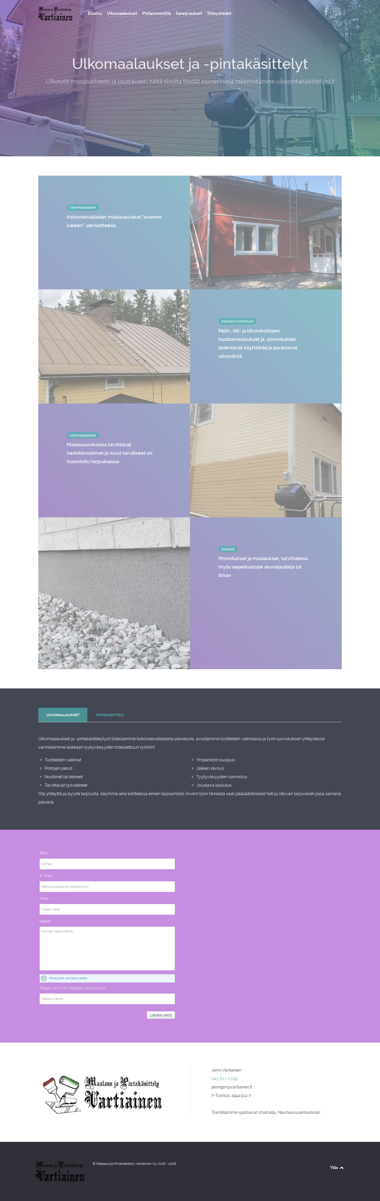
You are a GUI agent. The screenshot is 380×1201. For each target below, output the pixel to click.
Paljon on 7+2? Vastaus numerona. (73, 988)
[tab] (63, 715)
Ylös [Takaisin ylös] (337, 1167)
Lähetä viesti (161, 1015)
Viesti (45, 921)
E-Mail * (47, 875)
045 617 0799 (224, 1078)
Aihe (44, 898)
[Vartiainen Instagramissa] (336, 13)
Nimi (44, 853)
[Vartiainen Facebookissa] (326, 13)
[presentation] (62, 715)
